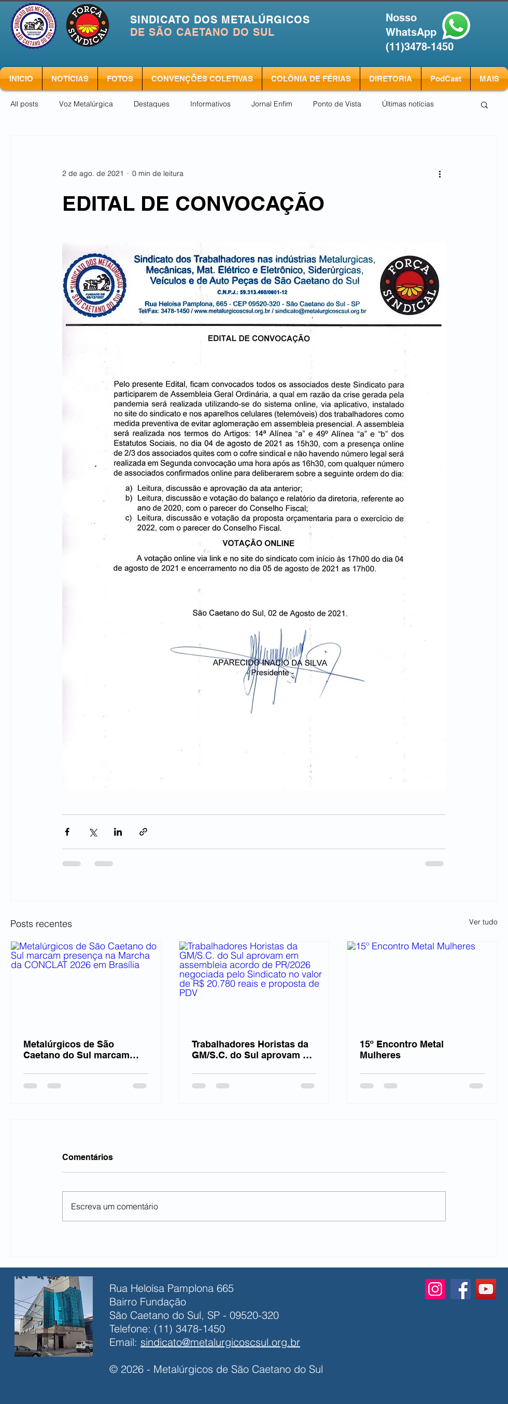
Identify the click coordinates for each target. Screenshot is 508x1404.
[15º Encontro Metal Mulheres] (422, 984)
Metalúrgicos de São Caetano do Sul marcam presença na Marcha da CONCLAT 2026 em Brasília (83, 1049)
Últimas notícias (408, 103)
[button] (484, 104)
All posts (24, 103)
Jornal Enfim (271, 103)
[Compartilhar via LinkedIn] (118, 832)
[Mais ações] (439, 173)
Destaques (152, 103)
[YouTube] (486, 1289)
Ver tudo (483, 921)
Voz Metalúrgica (86, 103)
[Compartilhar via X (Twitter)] (92, 832)
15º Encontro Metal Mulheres (402, 1049)
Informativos (210, 103)
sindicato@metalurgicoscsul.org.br (220, 1341)
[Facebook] (460, 1289)
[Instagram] (435, 1289)
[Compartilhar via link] (143, 832)
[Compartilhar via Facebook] (67, 832)
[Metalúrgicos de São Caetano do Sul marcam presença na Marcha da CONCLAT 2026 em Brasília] (86, 984)
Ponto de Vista (337, 103)
